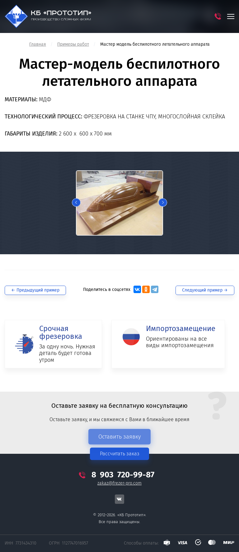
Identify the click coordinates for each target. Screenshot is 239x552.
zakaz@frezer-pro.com (119, 483)
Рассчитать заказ (119, 454)
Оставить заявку (119, 436)
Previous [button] (76, 202)
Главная (37, 44)
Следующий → (205, 290)
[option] (119, 203)
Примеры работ (73, 44)
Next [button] (162, 202)
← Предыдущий (35, 290)
